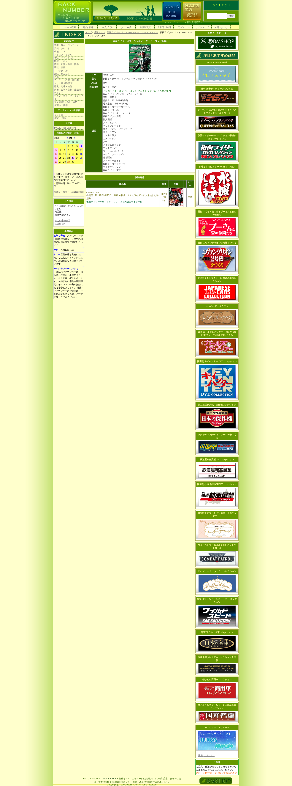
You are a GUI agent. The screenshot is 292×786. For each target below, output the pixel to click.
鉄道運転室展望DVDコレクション (217, 459)
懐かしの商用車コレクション (216, 679)
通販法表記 (145, 27)
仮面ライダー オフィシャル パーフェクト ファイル (132, 32)
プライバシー (183, 27)
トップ (88, 32)
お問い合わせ (221, 27)
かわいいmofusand (217, 62)
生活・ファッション (64, 58)
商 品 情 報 (88, 27)
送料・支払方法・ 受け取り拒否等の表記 (216, 773)
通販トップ (99, 32)
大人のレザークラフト (217, 306)
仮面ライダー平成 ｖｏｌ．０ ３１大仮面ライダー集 (114, 201)
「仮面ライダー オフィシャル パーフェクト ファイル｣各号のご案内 (137, 91)
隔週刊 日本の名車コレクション (217, 632)
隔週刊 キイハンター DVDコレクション (217, 361)
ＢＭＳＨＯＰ (109, 778)
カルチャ (58, 93)
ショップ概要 (69, 27)
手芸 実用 (59, 67)
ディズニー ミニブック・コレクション (217, 571)
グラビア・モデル (63, 55)
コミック (171, 22)
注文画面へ (60, 223)
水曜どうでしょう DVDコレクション (217, 166)
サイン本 (58, 115)
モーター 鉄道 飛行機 (66, 80)
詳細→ (77, 133)
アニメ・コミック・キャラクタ (68, 97)
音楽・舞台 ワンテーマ (66, 45)
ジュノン (209, 755)
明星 (200, 755)
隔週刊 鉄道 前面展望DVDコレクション (217, 484)
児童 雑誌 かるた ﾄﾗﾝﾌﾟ (65, 102)
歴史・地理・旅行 (63, 86)
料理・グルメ (61, 61)
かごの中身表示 (62, 220)
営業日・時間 (164, 27)
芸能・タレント (62, 48)
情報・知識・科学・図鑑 (66, 64)
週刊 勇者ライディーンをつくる (217, 88)
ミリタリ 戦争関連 (63, 83)
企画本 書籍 (61, 105)
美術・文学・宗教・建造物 (67, 89)
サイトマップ (202, 27)
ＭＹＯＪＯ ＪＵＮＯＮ (217, 727)
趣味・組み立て (62, 74)
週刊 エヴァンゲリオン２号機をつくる (217, 242)
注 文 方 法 (107, 27)
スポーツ (58, 77)
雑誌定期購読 (193, 22)
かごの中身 (126, 27)
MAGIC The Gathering (65, 128)
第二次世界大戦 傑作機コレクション (217, 404)
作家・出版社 (61, 118)
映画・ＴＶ (59, 51)
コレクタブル (61, 70)
